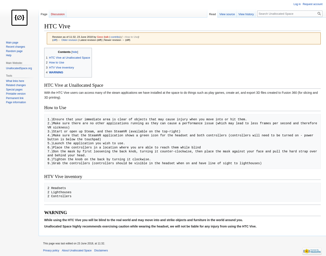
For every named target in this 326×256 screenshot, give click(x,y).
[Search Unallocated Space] (289, 14)
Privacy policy (51, 250)
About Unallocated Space (76, 250)
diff (54, 39)
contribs (115, 36)
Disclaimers (101, 250)
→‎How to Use (130, 36)
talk (107, 36)
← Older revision (67, 39)
